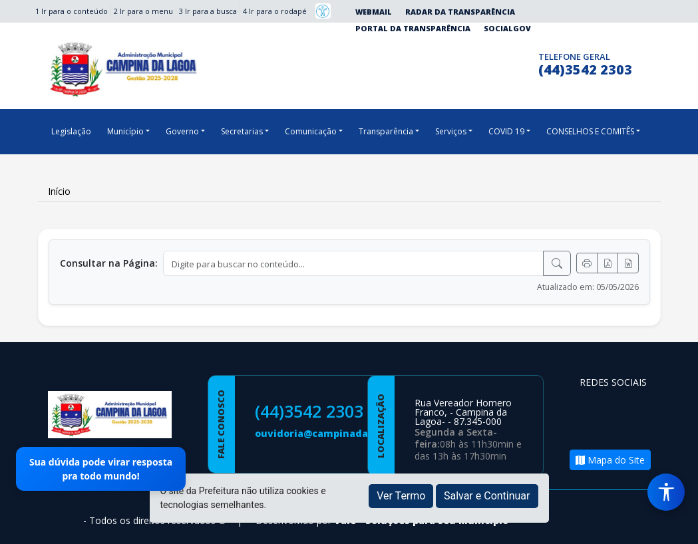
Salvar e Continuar (487, 495)
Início (59, 191)
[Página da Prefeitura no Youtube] (593, 428)
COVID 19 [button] (506, 131)
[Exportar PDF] (607, 263)
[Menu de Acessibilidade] (666, 492)
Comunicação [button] (311, 131)
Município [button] (125, 131)
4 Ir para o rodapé (275, 11)
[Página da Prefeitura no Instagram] (498, 62)
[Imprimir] (587, 263)
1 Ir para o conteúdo (71, 11)
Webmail (373, 12)
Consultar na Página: (109, 263)
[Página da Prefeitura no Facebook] (472, 62)
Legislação (71, 131)
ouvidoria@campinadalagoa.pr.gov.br (348, 433)
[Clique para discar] (524, 62)
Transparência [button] (386, 131)
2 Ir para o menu (143, 11)
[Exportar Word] (628, 263)
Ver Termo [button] (401, 495)
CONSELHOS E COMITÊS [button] (590, 131)
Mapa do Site (610, 460)
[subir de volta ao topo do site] (675, 524)
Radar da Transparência (460, 12)
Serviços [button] (450, 131)
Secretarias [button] (242, 131)
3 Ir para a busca (208, 11)
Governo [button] (182, 131)
